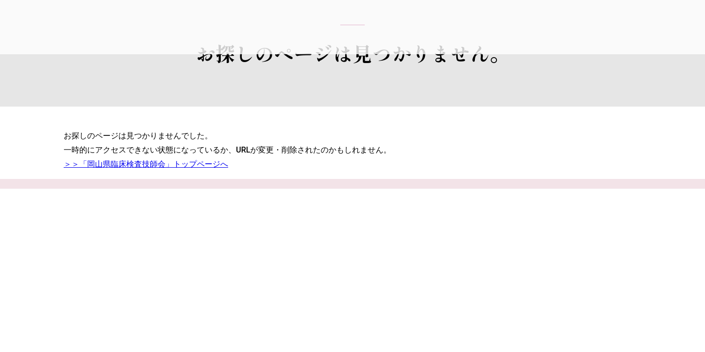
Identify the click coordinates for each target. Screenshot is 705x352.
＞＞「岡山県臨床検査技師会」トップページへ (146, 164)
